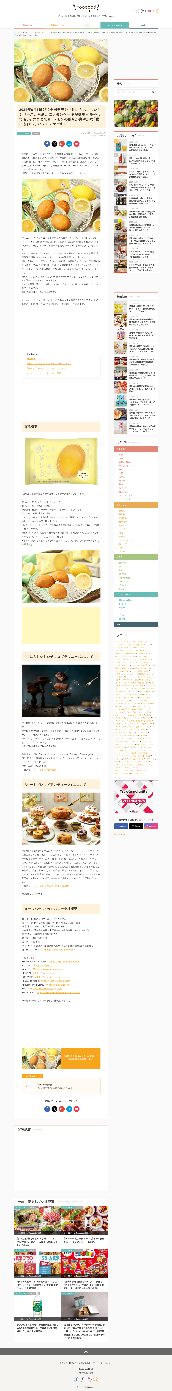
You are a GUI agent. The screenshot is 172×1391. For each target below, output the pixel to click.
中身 (117, 762)
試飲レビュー (120, 744)
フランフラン (128, 706)
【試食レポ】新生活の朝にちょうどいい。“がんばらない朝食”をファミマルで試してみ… (142, 348)
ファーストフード (127, 540)
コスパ (134, 759)
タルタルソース (130, 718)
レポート (123, 604)
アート (130, 768)
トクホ (147, 738)
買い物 (122, 618)
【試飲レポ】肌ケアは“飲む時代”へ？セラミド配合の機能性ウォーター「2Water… (142, 308)
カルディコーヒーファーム (125, 771)
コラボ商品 (129, 650)
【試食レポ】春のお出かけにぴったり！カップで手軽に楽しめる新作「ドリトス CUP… (142, 402)
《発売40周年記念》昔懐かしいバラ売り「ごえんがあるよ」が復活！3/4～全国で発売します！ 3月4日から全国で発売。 (84, 1285)
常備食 (138, 721)
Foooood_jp (120, 834)
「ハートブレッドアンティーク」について (47, 368)
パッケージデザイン (122, 753)
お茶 (145, 694)
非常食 (134, 753)
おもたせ (118, 759)
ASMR (127, 774)
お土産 (122, 551)
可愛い (137, 727)
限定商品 (143, 700)
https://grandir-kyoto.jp (49, 977)
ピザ (117, 686)
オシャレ (118, 671)
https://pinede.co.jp (45, 973)
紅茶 (140, 662)
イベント (123, 585)
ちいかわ (131, 762)
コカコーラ (119, 727)
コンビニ (126, 665)
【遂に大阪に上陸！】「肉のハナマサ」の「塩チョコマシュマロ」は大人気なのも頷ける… (142, 227)
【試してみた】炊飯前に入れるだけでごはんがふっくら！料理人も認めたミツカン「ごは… (142, 161)
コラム (119, 557)
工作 (148, 712)
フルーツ (140, 738)
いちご (144, 703)
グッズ (122, 529)
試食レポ (150, 677)
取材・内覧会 (124, 577)
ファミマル (131, 732)
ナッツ (117, 730)
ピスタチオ (135, 730)
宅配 (137, 744)
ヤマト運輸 (139, 715)
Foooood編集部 (100, 133)
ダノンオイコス (127, 688)
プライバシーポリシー (103, 1362)
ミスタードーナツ (139, 659)
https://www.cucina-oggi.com (47, 988)
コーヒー (126, 674)
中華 (121, 473)
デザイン (118, 665)
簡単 (142, 668)
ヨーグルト (119, 703)
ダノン (117, 688)
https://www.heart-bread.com (54, 885)
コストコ (118, 647)
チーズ (142, 677)
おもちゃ (142, 691)
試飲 (140, 671)
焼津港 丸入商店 (86, 1372)
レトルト (133, 677)
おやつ (147, 668)
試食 (117, 668)
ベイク (147, 727)
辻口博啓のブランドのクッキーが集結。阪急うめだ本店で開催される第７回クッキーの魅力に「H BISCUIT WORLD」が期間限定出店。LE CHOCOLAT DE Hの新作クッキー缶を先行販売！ (85, 1331)
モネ (125, 768)
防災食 (140, 753)
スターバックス (143, 653)
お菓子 (145, 662)
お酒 (121, 458)
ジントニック (146, 741)
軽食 (139, 703)
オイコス (138, 688)
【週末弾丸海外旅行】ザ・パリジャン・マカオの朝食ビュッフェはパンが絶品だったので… (142, 241)
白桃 (153, 703)
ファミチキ (119, 718)
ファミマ (152, 665)
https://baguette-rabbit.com (56, 980)
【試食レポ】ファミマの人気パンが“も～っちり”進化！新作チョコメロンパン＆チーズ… (142, 415)
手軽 (147, 697)
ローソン (133, 642)
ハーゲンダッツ (129, 647)
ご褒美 (117, 662)
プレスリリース (23, 133)
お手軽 (136, 668)
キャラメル (119, 677)
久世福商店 (143, 665)
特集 (119, 624)
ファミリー (127, 694)
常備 (132, 721)
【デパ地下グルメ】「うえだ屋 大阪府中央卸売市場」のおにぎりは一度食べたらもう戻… (142, 187)
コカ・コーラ (129, 727)
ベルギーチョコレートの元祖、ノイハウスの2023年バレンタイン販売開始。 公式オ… (142, 254)
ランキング (151, 730)
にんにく (118, 768)
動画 (143, 724)
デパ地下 (141, 756)
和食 (121, 454)
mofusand (130, 715)
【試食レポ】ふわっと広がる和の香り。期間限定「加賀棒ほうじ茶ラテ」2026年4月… (142, 362)
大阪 (137, 680)
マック (129, 691)
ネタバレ (123, 762)
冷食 (123, 747)
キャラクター (138, 694)
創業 (148, 691)
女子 (140, 706)
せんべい (118, 712)
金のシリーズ (120, 659)
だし (137, 700)
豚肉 (117, 653)
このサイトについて (68, 1362)
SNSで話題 (135, 774)
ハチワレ (139, 762)
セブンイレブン (143, 642)
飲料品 (122, 536)
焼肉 (121, 484)
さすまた (130, 765)
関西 (141, 680)
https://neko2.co (44, 965)
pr (128, 680)
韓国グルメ (119, 774)
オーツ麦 (142, 735)
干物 (125, 712)
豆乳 (125, 735)
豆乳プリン (126, 738)
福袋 (125, 759)
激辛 (126, 653)
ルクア (141, 759)
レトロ (141, 750)
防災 (145, 753)
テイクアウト (125, 499)
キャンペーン (125, 581)
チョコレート (146, 645)
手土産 (132, 662)
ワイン (146, 709)
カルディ (134, 665)
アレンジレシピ (142, 732)
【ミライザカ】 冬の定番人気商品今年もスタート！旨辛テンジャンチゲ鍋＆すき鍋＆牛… (142, 267)
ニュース (123, 611)
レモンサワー (120, 756)
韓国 (132, 724)
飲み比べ (123, 525)
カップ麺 (123, 680)
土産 (117, 724)
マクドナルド (120, 691)
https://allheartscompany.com (60, 949)
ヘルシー (125, 662)
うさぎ (146, 762)
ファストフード (126, 495)
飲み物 (146, 671)
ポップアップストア (127, 465)
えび (129, 712)
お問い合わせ (85, 1362)
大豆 (148, 735)
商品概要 (31, 358)
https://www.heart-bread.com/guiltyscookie (59, 992)
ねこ (117, 680)
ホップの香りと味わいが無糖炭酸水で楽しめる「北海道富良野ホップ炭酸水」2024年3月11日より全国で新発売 (37, 1328)
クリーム (131, 645)
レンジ (127, 700)
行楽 (150, 744)
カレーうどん (133, 697)
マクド (135, 691)
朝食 (134, 703)
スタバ (144, 747)
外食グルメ (121, 449)
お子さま (118, 694)
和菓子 (117, 747)
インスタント (120, 721)
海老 (146, 656)
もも (120, 706)
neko (144, 688)
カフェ (122, 477)
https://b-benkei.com (59, 984)
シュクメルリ (139, 765)
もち (126, 677)
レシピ (122, 588)
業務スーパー (139, 650)
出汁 (132, 700)
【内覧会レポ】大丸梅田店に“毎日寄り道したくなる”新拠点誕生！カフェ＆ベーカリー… (142, 375)
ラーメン (144, 647)
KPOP (137, 724)
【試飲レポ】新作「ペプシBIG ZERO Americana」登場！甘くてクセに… (142, 335)
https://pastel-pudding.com (49, 969)
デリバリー (131, 744)
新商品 (130, 668)
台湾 (146, 680)
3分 (153, 718)
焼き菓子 (134, 683)
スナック (123, 686)
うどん (141, 697)
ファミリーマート (122, 642)
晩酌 (125, 709)
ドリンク (134, 671)
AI (134, 750)
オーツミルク (133, 735)
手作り (134, 712)
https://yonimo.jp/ (48, 769)
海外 (134, 656)
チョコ (143, 730)
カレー (122, 480)
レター (122, 607)
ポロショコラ (120, 765)
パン (121, 547)
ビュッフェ (124, 491)
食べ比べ (123, 521)
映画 (153, 691)
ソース (140, 718)
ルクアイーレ (150, 759)
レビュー (126, 671)
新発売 (149, 721)
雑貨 (135, 706)
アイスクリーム (121, 645)
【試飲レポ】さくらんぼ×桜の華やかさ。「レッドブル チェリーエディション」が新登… (142, 429)
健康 (147, 683)
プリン (133, 738)
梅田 (132, 680)
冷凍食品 (123, 518)
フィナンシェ (120, 732)
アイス (149, 659)
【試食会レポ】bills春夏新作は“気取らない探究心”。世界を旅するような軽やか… (142, 322)
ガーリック (150, 765)
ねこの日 (150, 688)
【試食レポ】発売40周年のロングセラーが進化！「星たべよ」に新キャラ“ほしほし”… (142, 388)
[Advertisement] (61, 330)
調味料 (122, 514)
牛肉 (121, 653)
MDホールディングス (123, 656)
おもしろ (147, 718)
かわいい (126, 683)
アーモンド (126, 730)
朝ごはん (128, 703)
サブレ (136, 768)
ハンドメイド (120, 715)
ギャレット (119, 650)
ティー (117, 697)
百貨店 (148, 756)
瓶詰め (139, 709)
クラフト (142, 712)
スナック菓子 (131, 756)
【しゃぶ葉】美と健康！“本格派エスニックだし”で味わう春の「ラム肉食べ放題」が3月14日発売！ (37, 1242)
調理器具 (123, 574)
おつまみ (118, 709)
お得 (129, 759)
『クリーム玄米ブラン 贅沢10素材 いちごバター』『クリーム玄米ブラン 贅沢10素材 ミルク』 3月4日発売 (37, 1285)
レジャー (144, 744)
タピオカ (149, 650)
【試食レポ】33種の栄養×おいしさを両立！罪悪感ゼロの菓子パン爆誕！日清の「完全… (142, 214)
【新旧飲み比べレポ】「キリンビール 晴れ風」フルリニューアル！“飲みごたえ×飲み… (142, 147)
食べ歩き (123, 562)
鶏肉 (137, 645)
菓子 (128, 747)
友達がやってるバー (122, 741)
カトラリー (147, 706)
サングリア (136, 741)
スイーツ (123, 488)
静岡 (129, 686)
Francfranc (132, 709)
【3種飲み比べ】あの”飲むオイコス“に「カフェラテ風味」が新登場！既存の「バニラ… (142, 201)
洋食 (121, 469)
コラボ (147, 715)
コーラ (127, 724)
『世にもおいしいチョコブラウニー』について (49, 363)
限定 (121, 724)
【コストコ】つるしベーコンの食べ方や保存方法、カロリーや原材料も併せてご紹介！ (142, 174)
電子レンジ (119, 700)
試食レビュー (147, 674)
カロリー (128, 750)
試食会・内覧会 (125, 600)
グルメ (35, 133)
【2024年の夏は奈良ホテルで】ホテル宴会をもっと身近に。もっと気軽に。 (84, 1240)
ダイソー (134, 674)
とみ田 (134, 686)
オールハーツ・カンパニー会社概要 (44, 373)
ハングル (149, 724)
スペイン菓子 (141, 771)
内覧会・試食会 (125, 462)
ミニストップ (150, 686)
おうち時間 (119, 750)
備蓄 (143, 721)
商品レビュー (122, 504)
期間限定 (123, 668)
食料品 (122, 510)
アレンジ (118, 735)
